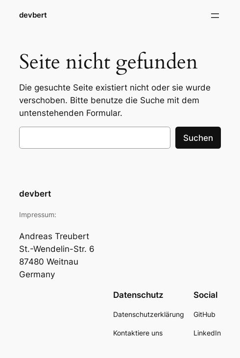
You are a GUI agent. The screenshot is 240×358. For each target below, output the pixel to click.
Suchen (198, 138)
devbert (33, 15)
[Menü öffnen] (215, 16)
